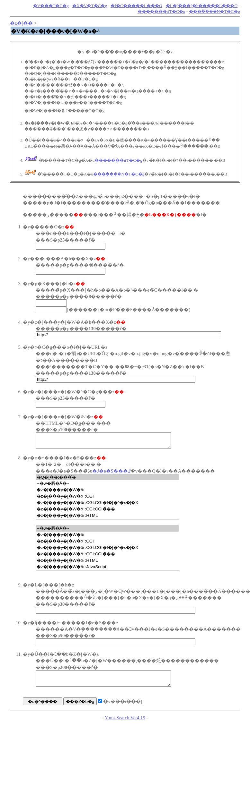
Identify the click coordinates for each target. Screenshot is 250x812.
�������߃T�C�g (161, 11)
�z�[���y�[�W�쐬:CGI (107, 499)
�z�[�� (21, 23)
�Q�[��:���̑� (107, 480)
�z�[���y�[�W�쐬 (107, 493)
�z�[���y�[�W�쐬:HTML (107, 518)
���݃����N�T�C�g (214, 11)
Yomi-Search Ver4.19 (125, 723)
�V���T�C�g (51, 5)
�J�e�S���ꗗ (111, 473)
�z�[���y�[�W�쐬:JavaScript (107, 570)
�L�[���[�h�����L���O (201, 5)
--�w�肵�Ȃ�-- (107, 486)
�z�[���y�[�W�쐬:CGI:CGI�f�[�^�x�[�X (107, 505)
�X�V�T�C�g (89, 5)
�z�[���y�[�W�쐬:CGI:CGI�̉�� (107, 512)
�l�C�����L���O (136, 5)
